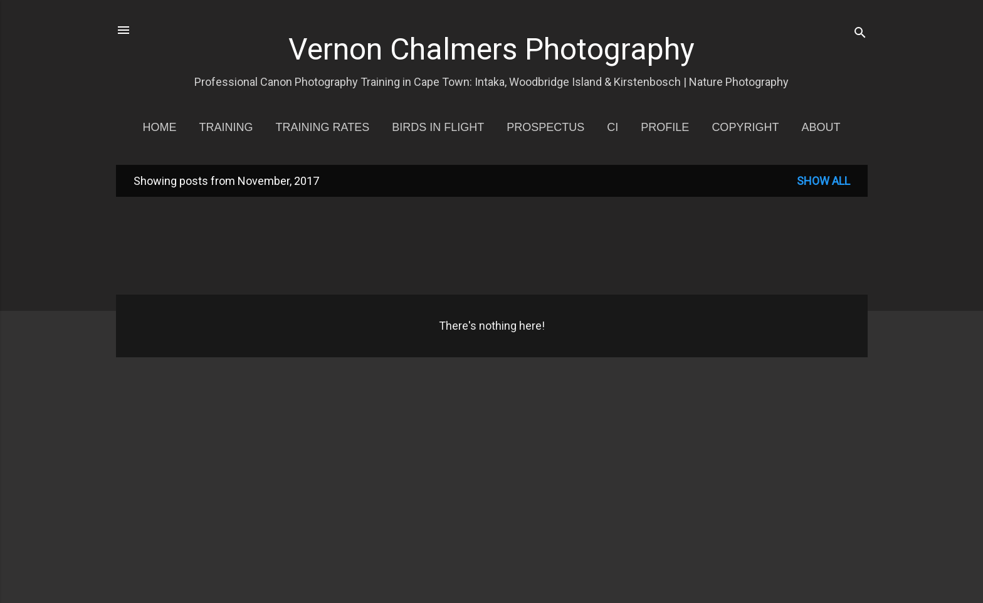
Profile (665, 127)
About (820, 127)
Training (226, 127)
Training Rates (323, 127)
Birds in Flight (438, 127)
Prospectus (545, 127)
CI (612, 127)
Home (160, 127)
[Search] (860, 34)
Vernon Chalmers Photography (491, 49)
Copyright (745, 127)
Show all (823, 180)
